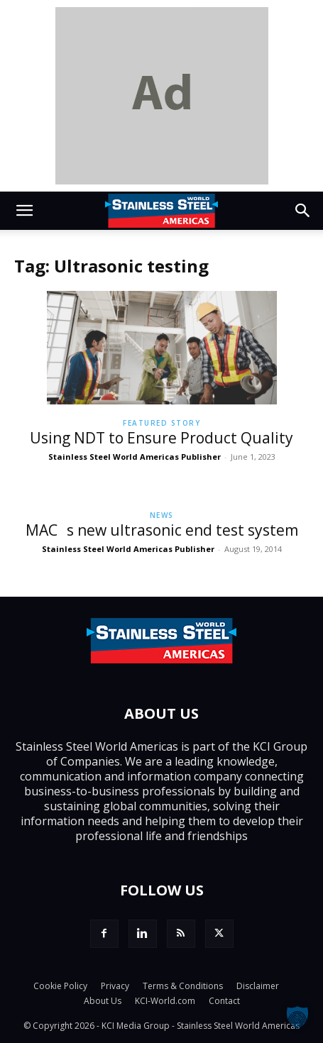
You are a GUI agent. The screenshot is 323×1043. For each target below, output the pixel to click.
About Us (102, 1001)
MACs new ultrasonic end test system (162, 530)
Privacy (115, 986)
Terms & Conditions (183, 986)
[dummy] (161, 95)
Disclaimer (257, 986)
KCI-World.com (165, 1001)
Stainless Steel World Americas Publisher (134, 456)
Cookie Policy (60, 986)
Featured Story (161, 423)
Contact (224, 1001)
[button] (24, 211)
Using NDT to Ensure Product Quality (161, 438)
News (162, 515)
